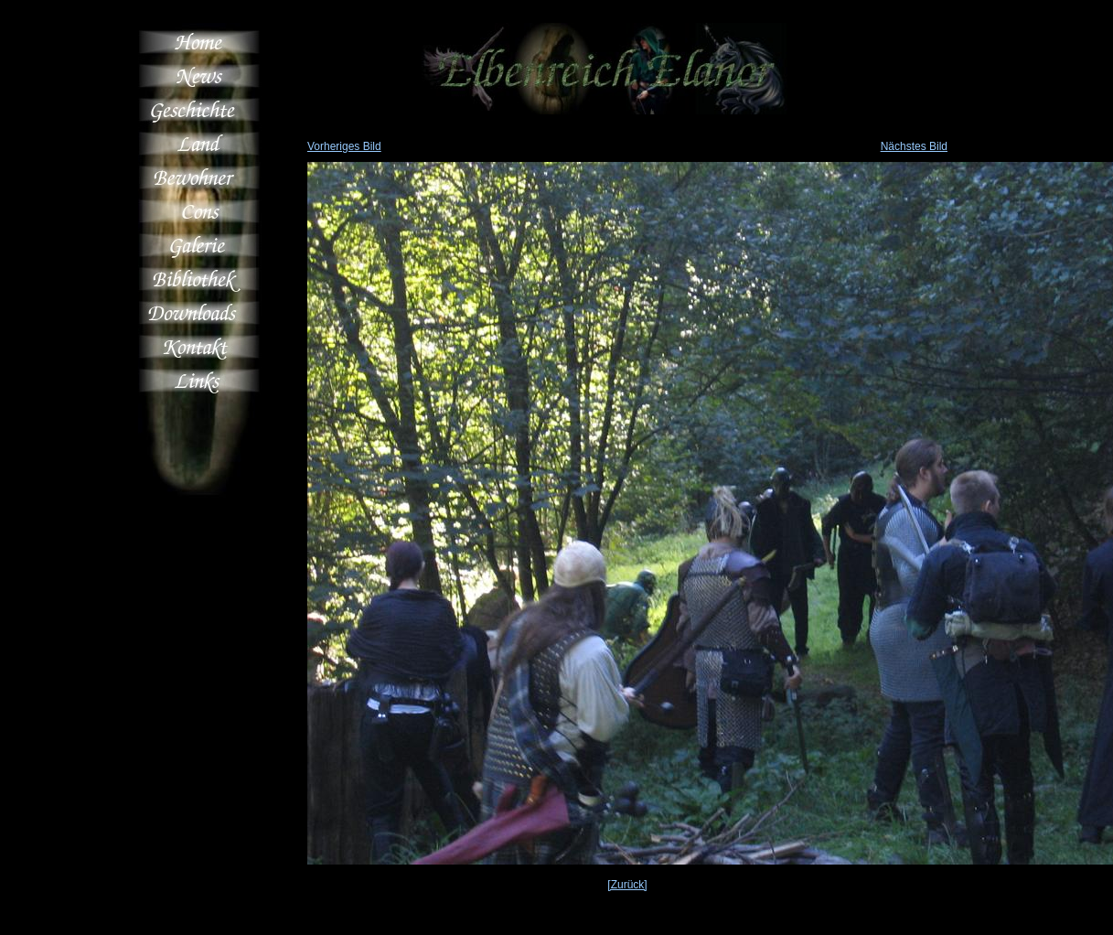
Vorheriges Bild (344, 146)
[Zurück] (627, 884)
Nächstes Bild (914, 146)
